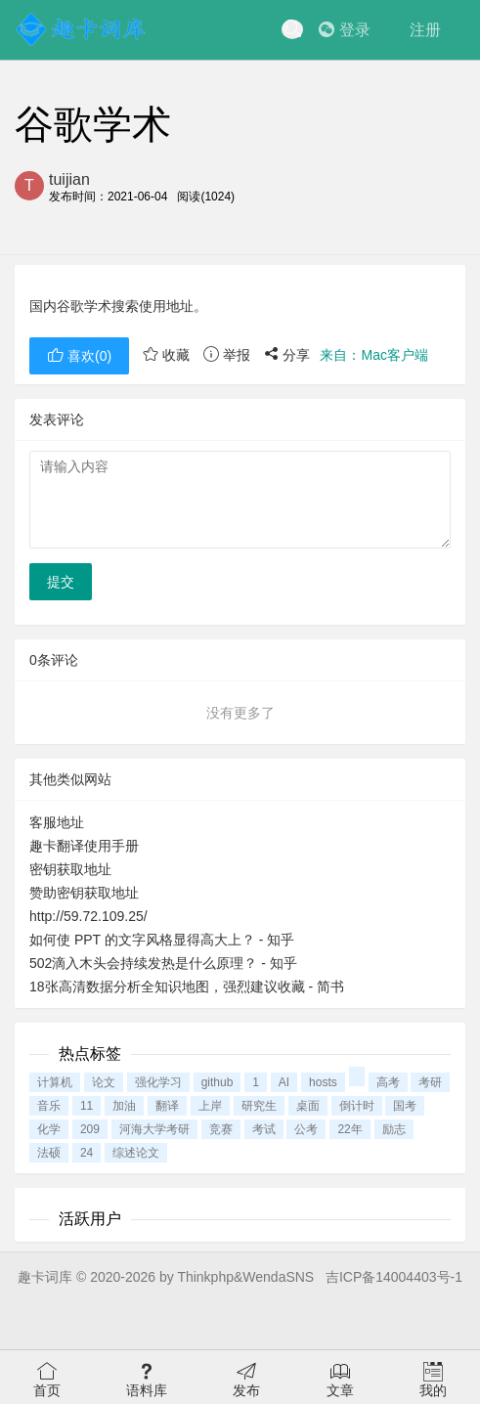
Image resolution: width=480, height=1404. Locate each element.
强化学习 (158, 1082)
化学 (49, 1129)
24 (86, 1153)
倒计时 (356, 1106)
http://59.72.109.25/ (88, 916)
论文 (103, 1082)
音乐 (49, 1106)
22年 (349, 1129)
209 (90, 1129)
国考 (404, 1106)
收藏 (166, 355)
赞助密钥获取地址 (84, 892)
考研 (430, 1082)
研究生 (259, 1106)
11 (86, 1106)
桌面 (308, 1106)
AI (284, 1082)
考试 (264, 1129)
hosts (323, 1082)
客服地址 (56, 822)
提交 (60, 582)
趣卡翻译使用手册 (84, 846)
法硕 (49, 1153)
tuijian (69, 179)
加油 (124, 1106)
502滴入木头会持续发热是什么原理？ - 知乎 (163, 963)
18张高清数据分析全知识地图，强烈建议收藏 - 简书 (186, 986)
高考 (388, 1082)
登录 (345, 30)
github (217, 1082)
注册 (425, 30)
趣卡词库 (45, 1277)
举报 (226, 355)
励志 (394, 1129)
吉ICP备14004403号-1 (394, 1277)
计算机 (54, 1082)
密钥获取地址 (70, 869)
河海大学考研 (154, 1129)
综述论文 (135, 1153)
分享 (287, 355)
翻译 (167, 1106)
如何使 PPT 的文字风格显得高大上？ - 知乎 (161, 939)
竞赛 (221, 1129)
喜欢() (79, 356)
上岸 (210, 1106)
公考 (306, 1129)
